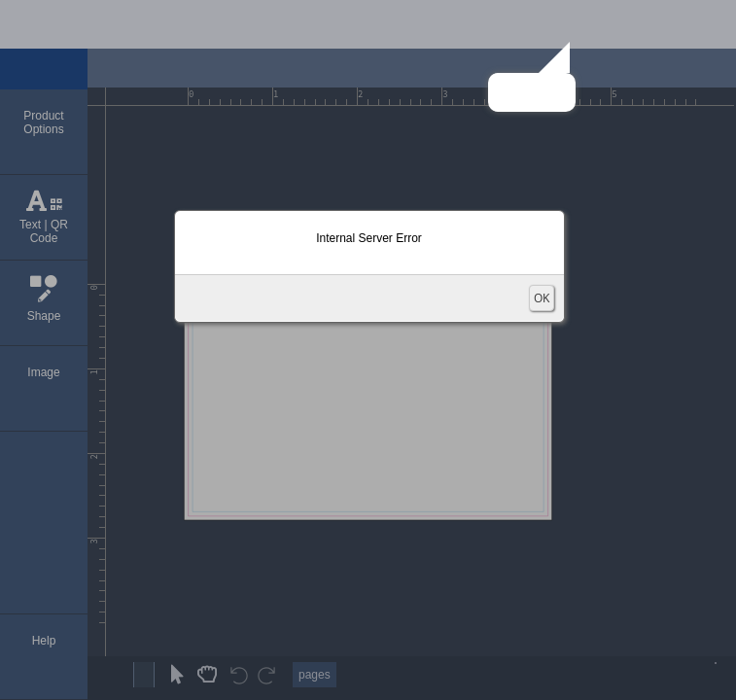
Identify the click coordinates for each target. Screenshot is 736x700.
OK (541, 298)
